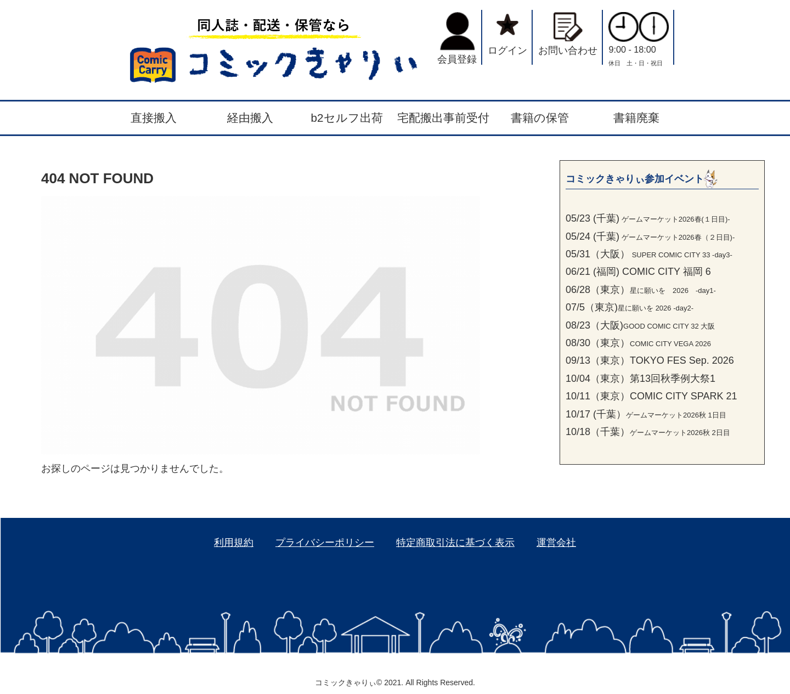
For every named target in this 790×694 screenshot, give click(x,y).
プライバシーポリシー (324, 542)
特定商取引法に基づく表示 (455, 542)
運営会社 (556, 542)
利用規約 (233, 542)
